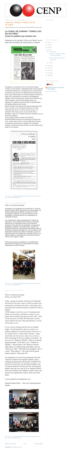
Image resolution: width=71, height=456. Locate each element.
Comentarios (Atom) (17, 447)
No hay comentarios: (14, 197)
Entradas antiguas (38, 443)
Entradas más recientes (10, 443)
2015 (49, 68)
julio (50, 62)
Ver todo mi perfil (51, 91)
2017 (49, 49)
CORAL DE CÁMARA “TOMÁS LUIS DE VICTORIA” (20, 24)
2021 (49, 42)
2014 (49, 70)
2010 (49, 75)
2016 (49, 65)
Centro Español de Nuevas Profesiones (56, 88)
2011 (49, 73)
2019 (49, 44)
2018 (49, 47)
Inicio (25, 443)
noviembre (51, 51)
